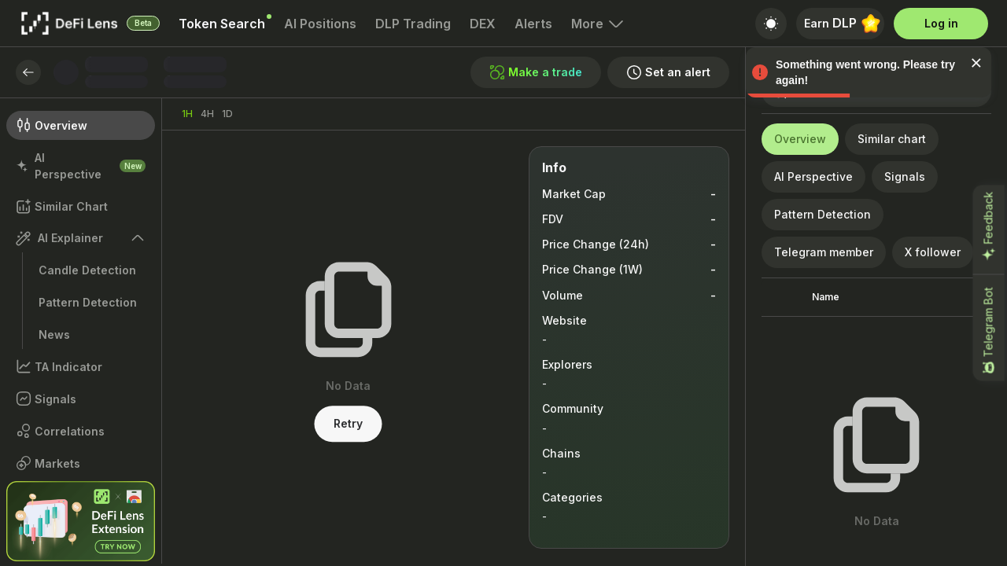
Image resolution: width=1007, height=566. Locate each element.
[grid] (876, 362)
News (54, 334)
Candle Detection (87, 270)
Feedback (988, 227)
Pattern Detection (88, 302)
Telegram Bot (988, 331)
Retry (348, 424)
